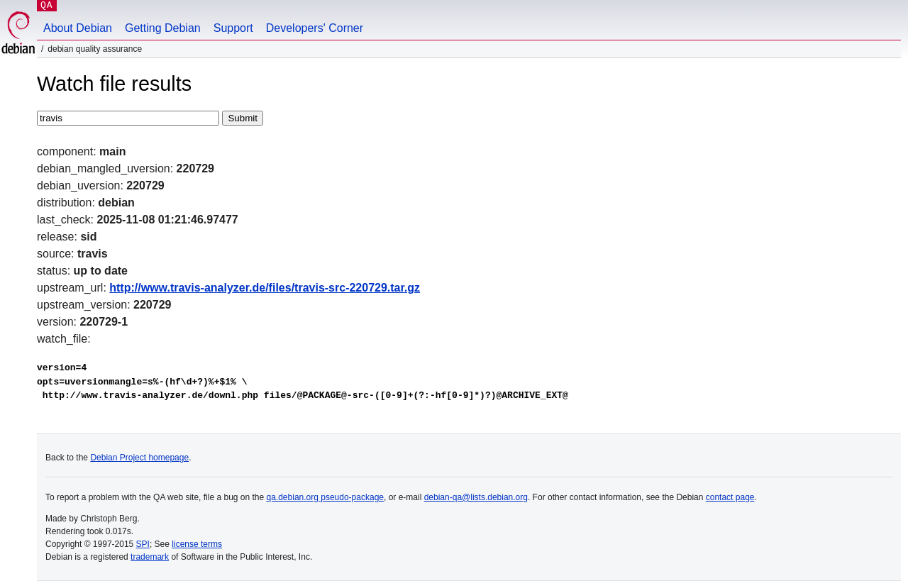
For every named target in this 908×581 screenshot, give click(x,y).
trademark (150, 557)
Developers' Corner (314, 28)
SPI (143, 544)
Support (233, 28)
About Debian (77, 28)
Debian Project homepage (139, 458)
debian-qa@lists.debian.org (476, 497)
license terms (197, 544)
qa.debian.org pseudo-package (325, 497)
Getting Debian (163, 28)
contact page (730, 497)
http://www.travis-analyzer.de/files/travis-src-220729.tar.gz (264, 288)
